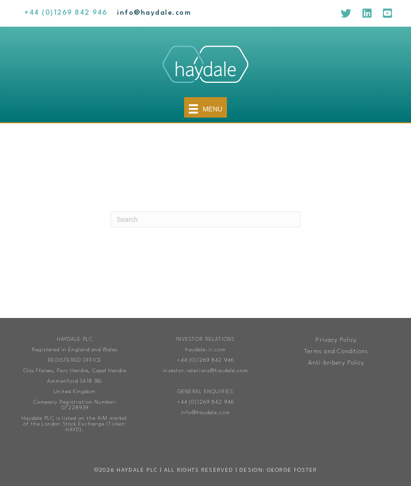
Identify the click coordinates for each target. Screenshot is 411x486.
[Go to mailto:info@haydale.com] (154, 13)
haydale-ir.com (205, 350)
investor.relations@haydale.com (205, 371)
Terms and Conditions (336, 351)
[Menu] (205, 107)
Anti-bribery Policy (336, 363)
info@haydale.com (205, 413)
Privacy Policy (336, 340)
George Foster (292, 470)
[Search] (205, 219)
